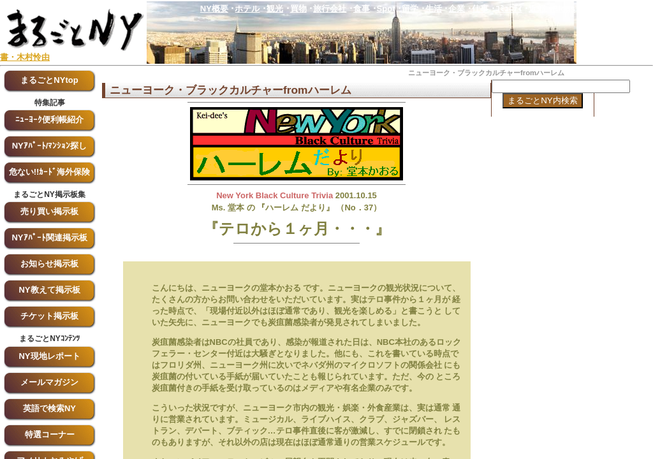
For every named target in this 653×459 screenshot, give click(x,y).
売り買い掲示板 (49, 211)
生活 (433, 8)
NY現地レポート (49, 356)
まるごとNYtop (49, 80)
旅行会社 (329, 8)
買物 (298, 8)
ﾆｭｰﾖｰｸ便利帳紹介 (49, 119)
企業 (456, 8)
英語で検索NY (49, 408)
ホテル (247, 8)
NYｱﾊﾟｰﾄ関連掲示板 (49, 237)
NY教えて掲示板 (49, 290)
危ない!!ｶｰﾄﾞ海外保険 (50, 172)
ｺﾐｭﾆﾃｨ (508, 8)
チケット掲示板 (49, 316)
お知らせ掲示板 (49, 263)
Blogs (563, 8)
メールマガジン (49, 382)
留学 (410, 8)
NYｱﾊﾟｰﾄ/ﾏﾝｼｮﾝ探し (49, 145)
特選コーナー (50, 434)
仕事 (480, 8)
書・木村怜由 (25, 57)
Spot (386, 8)
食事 (361, 8)
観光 (275, 8)
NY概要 (214, 8)
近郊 (537, 8)
